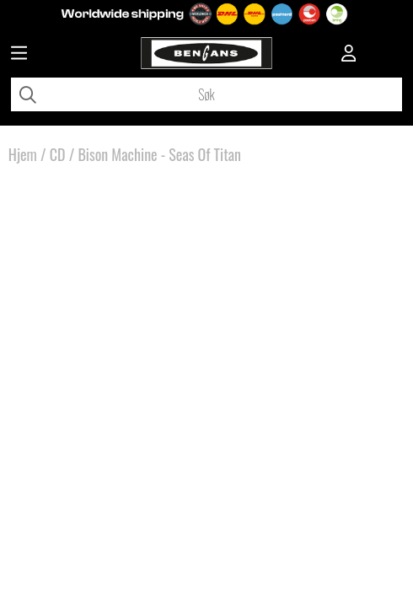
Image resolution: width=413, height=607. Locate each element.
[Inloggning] (349, 55)
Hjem (22, 154)
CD (58, 154)
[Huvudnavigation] (19, 55)
